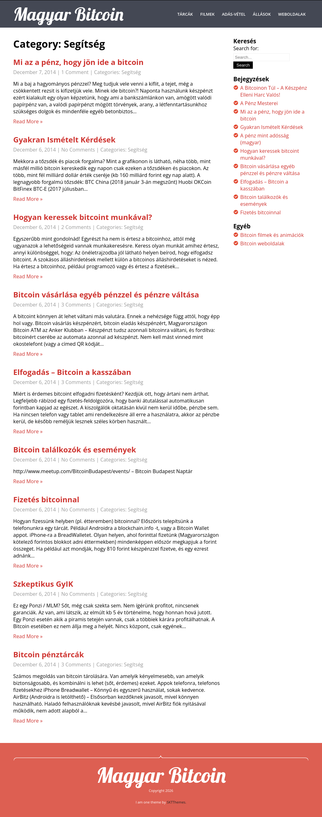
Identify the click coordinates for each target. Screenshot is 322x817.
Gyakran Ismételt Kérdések (64, 139)
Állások (262, 14)
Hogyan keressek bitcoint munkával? (82, 217)
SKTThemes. (176, 802)
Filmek (207, 14)
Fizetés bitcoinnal (46, 499)
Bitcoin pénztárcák (48, 654)
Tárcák (185, 14)
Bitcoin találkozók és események (74, 449)
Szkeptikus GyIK (43, 584)
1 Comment (75, 72)
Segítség (131, 72)
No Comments (78, 149)
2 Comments (76, 227)
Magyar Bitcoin (161, 775)
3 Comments (76, 304)
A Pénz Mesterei (259, 103)
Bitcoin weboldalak (262, 243)
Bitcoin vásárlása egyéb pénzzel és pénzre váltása (106, 294)
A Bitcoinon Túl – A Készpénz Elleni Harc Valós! (273, 91)
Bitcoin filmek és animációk (272, 235)
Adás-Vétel (234, 14)
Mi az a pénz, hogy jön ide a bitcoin (78, 62)
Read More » (27, 121)
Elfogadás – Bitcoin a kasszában (72, 372)
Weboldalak (292, 14)
